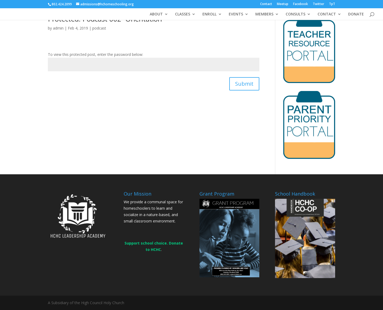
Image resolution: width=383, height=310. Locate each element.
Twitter (318, 4)
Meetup (282, 4)
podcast (99, 28)
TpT (332, 4)
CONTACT (327, 14)
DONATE (356, 14)
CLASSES (182, 14)
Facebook (300, 4)
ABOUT (156, 14)
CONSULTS (295, 14)
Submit (244, 83)
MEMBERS (264, 14)
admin (58, 28)
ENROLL (209, 14)
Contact (266, 4)
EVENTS (236, 14)
